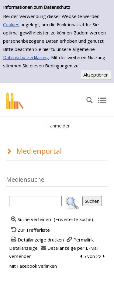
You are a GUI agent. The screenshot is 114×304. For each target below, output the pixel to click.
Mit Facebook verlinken (33, 266)
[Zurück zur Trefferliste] (29, 230)
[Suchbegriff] (35, 201)
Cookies (11, 24)
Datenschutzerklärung (26, 57)
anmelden (60, 126)
